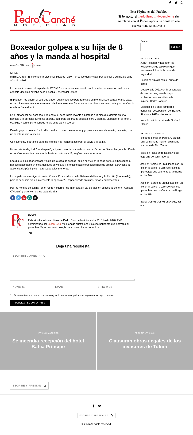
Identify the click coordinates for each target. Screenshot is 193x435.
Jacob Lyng (54, 224)
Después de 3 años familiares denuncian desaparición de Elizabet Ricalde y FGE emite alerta (160, 110)
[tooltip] (170, 2)
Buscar (144, 41)
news (35, 65)
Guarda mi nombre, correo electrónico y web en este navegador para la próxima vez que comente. (64, 295)
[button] (45, 386)
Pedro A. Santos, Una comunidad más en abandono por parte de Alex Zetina (160, 141)
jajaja (143, 152)
